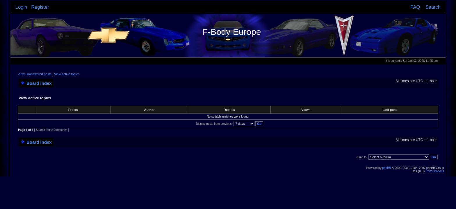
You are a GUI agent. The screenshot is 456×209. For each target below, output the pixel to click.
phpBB (386, 168)
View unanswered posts (34, 74)
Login (21, 7)
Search (433, 7)
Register (40, 7)
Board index (39, 83)
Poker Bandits (435, 171)
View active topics (66, 74)
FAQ (415, 7)
